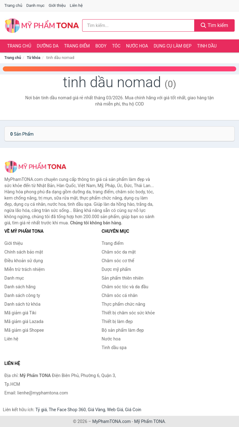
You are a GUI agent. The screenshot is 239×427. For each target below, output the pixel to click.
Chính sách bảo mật (23, 251)
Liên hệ (76, 5)
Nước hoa (137, 45)
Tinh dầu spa (114, 347)
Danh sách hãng (19, 286)
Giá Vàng (96, 409)
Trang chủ (13, 5)
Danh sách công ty (22, 295)
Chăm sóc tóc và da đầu (125, 286)
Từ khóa (33, 58)
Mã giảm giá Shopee (24, 330)
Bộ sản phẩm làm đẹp (123, 330)
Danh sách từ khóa (22, 304)
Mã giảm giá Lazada (24, 321)
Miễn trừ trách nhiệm (24, 269)
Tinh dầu (207, 45)
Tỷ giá (41, 409)
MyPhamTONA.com (111, 421)
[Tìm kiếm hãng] (138, 25)
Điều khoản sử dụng (23, 260)
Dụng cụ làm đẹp (173, 45)
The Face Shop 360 (67, 409)
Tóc (116, 45)
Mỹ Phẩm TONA (149, 421)
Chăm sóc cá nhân (120, 295)
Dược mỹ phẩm (116, 269)
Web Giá (115, 409)
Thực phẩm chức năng (123, 304)
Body (101, 45)
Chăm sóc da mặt (119, 251)
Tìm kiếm (214, 25)
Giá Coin (133, 409)
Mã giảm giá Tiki (20, 312)
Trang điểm (77, 45)
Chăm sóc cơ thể (118, 260)
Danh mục (35, 5)
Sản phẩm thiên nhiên (122, 278)
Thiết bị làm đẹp (117, 321)
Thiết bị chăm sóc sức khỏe (128, 312)
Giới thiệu (57, 5)
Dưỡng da (48, 45)
